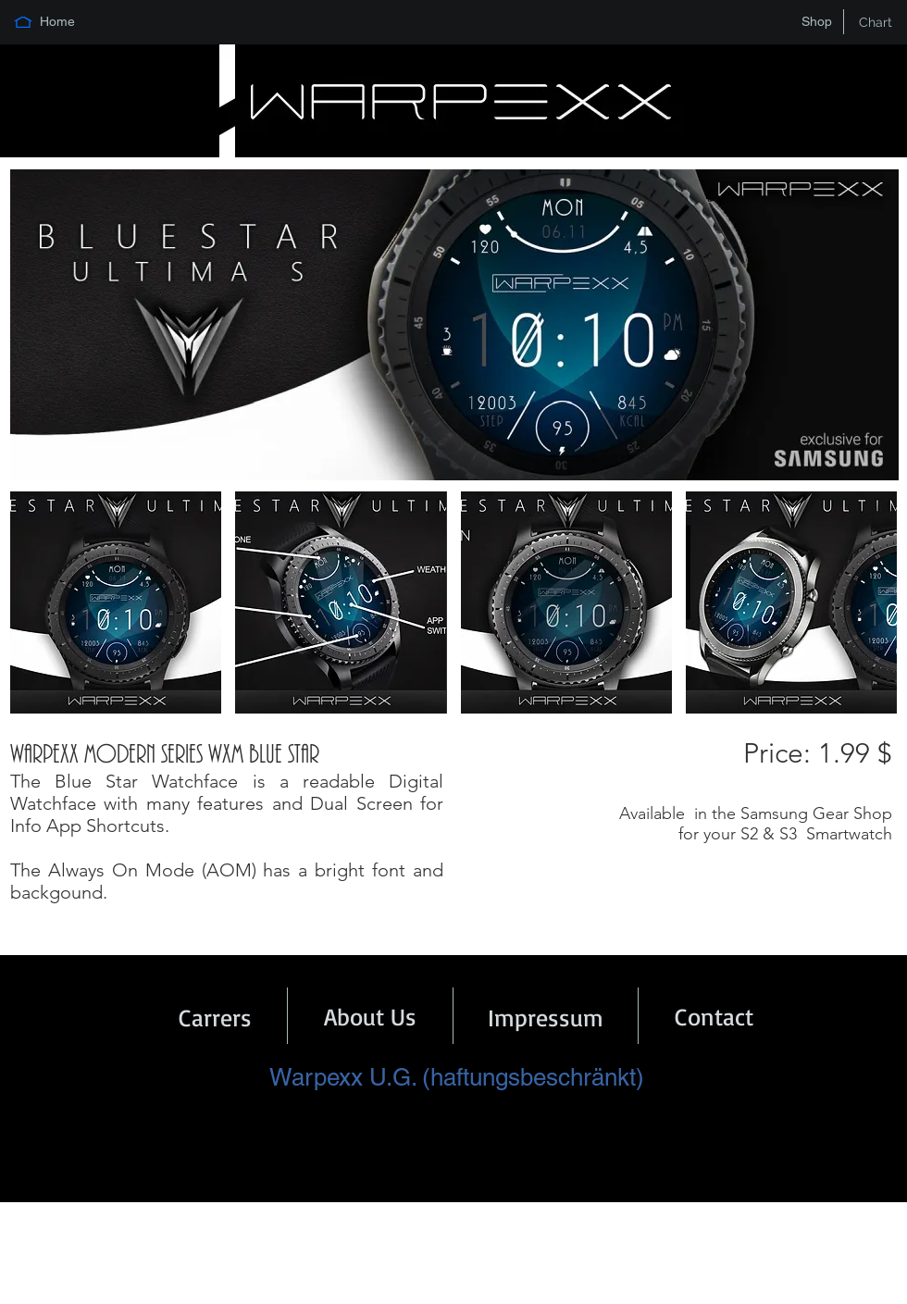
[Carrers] (215, 1017)
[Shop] (816, 22)
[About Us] (370, 1016)
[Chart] (875, 22)
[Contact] (714, 1016)
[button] (115, 602)
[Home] (57, 22)
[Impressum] (545, 1017)
